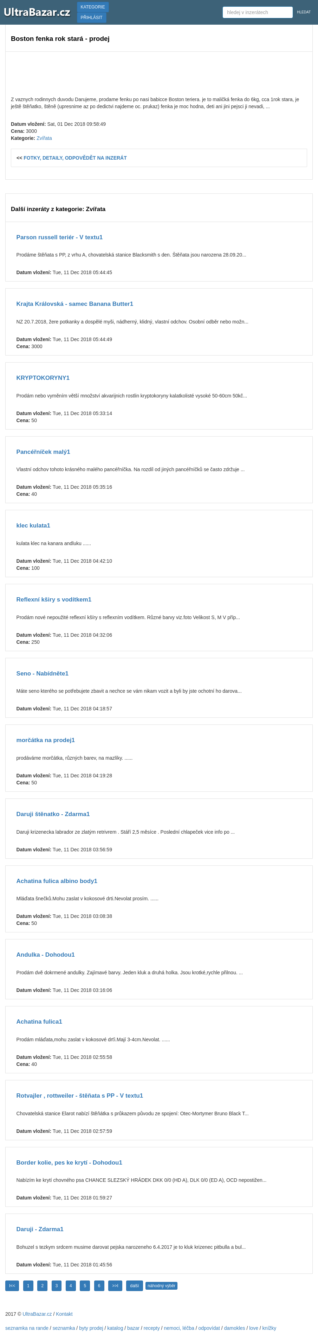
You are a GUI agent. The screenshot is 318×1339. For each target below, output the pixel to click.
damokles (234, 1328)
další (134, 1285)
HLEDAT (304, 12)
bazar (133, 1328)
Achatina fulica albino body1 (57, 881)
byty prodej (91, 1328)
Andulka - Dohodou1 (46, 954)
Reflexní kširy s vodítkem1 (54, 599)
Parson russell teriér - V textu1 (60, 237)
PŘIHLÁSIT (92, 17)
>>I (115, 1285)
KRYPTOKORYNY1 (43, 378)
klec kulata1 (33, 525)
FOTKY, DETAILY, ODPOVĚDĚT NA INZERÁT (75, 158)
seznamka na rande (26, 1328)
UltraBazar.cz (37, 1314)
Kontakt (64, 1314)
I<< (12, 1285)
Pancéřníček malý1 (43, 452)
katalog (115, 1328)
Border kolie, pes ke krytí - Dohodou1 (69, 1162)
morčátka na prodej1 (46, 740)
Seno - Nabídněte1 (43, 673)
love (253, 1328)
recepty (152, 1328)
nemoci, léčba (179, 1328)
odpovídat (209, 1328)
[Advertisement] (159, 73)
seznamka (64, 1328)
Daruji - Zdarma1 (40, 1229)
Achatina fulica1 (39, 1021)
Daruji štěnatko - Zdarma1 (53, 814)
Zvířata (44, 138)
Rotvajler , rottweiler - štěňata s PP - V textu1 (80, 1095)
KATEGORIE (93, 7)
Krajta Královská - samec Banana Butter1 (75, 304)
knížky (269, 1328)
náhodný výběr (161, 1285)
